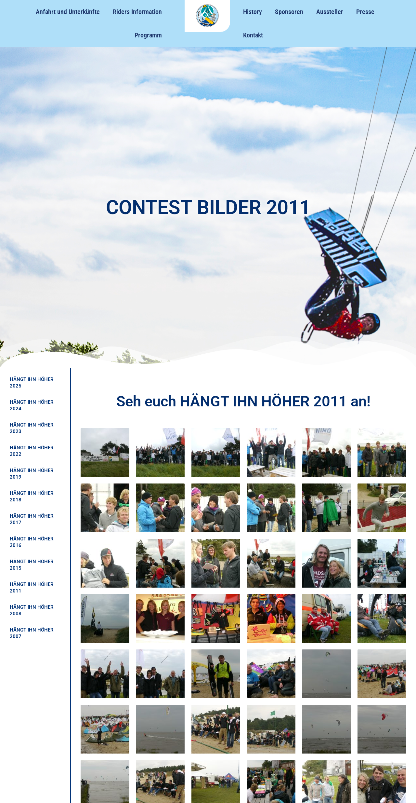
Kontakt (253, 35)
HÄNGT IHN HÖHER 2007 (32, 633)
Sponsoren (289, 12)
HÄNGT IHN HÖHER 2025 (32, 382)
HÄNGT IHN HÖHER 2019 (32, 474)
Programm (148, 35)
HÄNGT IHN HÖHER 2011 (32, 587)
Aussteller (329, 12)
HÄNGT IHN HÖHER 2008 (32, 610)
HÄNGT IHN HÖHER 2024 (32, 405)
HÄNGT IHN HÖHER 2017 (32, 519)
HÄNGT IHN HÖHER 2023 (32, 428)
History (252, 12)
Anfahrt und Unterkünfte (68, 12)
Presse (365, 12)
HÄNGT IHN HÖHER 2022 (32, 451)
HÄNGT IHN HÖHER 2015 (32, 565)
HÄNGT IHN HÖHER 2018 (32, 496)
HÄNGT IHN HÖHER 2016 (32, 542)
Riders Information (137, 12)
